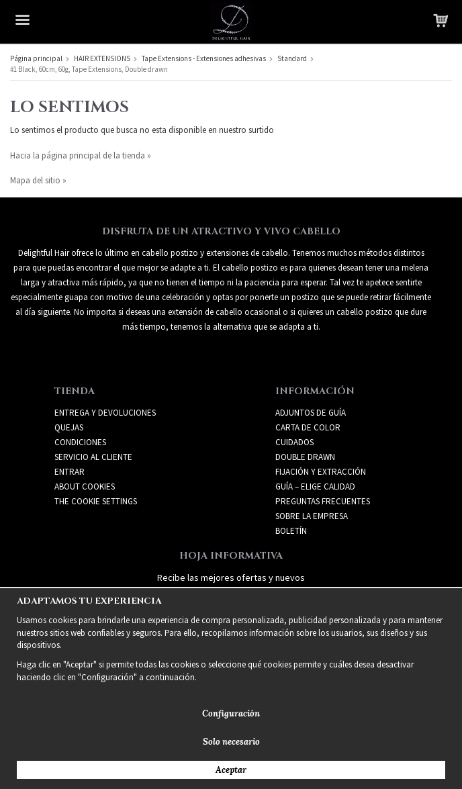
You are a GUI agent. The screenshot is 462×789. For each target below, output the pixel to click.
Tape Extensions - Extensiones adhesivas (204, 58)
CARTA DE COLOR (307, 427)
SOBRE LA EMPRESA (311, 516)
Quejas (68, 427)
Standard (292, 58)
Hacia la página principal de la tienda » (80, 155)
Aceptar (231, 770)
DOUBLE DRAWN (305, 457)
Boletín (291, 531)
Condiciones (80, 442)
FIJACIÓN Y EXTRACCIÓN (320, 471)
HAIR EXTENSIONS (102, 58)
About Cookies (84, 486)
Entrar (69, 471)
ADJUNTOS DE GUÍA (310, 412)
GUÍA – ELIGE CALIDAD (315, 486)
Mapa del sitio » (38, 180)
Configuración (231, 713)
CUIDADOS (294, 442)
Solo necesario (231, 741)
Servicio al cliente (93, 457)
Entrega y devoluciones (105, 412)
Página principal (36, 58)
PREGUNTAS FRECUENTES (322, 501)
